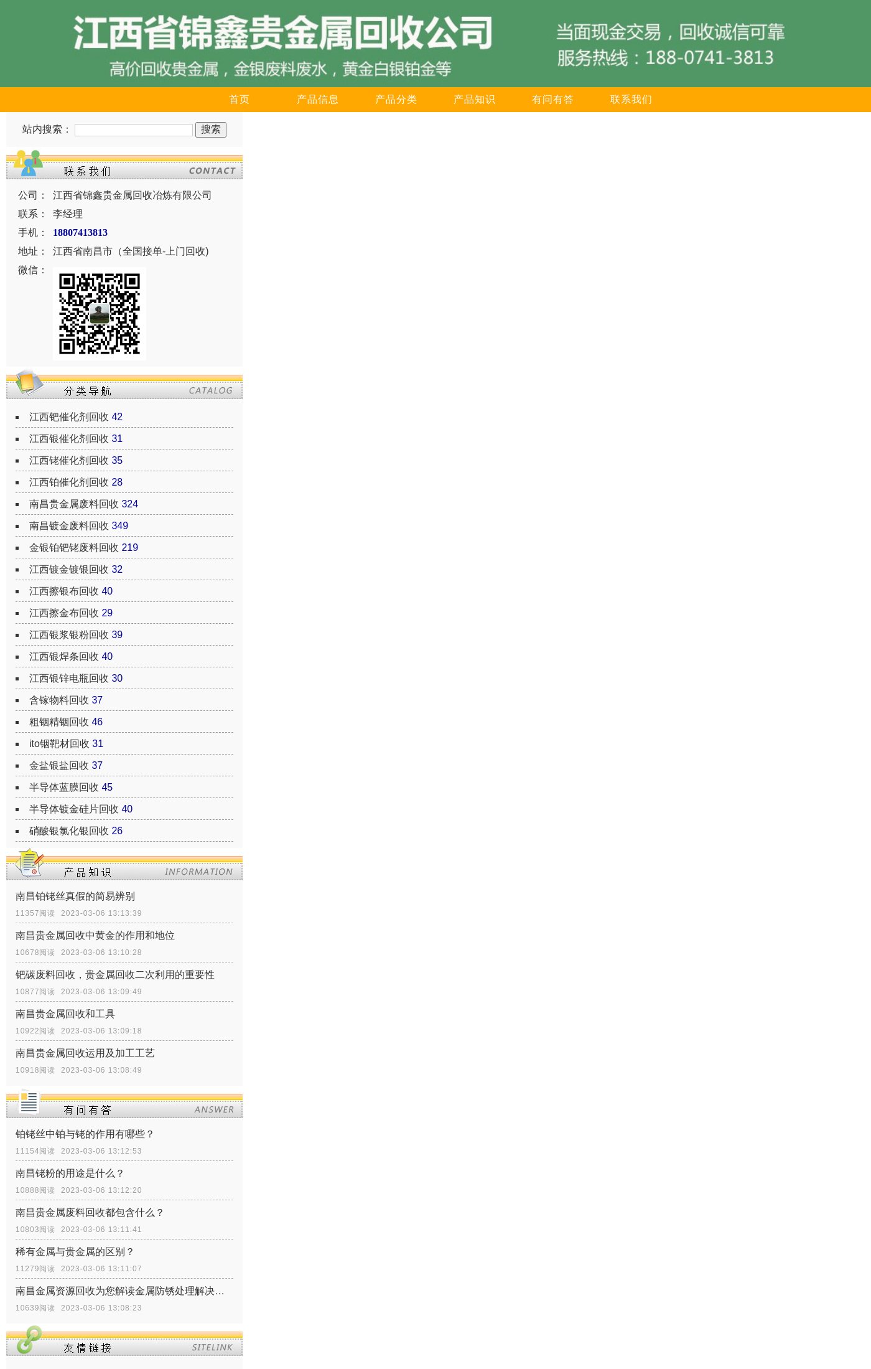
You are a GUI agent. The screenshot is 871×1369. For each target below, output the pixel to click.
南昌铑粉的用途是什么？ (70, 1173)
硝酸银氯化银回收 (69, 831)
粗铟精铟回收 (59, 722)
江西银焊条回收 (64, 656)
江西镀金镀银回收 (69, 569)
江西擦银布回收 (64, 591)
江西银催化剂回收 (69, 438)
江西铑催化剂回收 (69, 460)
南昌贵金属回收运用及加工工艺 (85, 1053)
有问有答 (553, 99)
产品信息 (318, 99)
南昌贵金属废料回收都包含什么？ (90, 1212)
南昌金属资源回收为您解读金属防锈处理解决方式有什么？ (124, 1291)
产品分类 (396, 99)
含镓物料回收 (59, 700)
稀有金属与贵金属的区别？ (75, 1251)
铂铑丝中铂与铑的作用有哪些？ (85, 1134)
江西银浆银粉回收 (69, 634)
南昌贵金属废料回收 (74, 504)
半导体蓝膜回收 (64, 787)
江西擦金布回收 (64, 613)
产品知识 (475, 99)
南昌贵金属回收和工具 (65, 1014)
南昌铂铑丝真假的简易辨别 (75, 896)
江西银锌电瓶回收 (69, 678)
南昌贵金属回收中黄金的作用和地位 (95, 935)
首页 (239, 99)
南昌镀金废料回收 (69, 525)
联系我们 (631, 99)
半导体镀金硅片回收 (74, 809)
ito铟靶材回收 (59, 743)
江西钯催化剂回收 (69, 417)
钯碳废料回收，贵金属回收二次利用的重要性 (115, 974)
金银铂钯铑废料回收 (74, 547)
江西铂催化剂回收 (69, 482)
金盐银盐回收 (59, 765)
